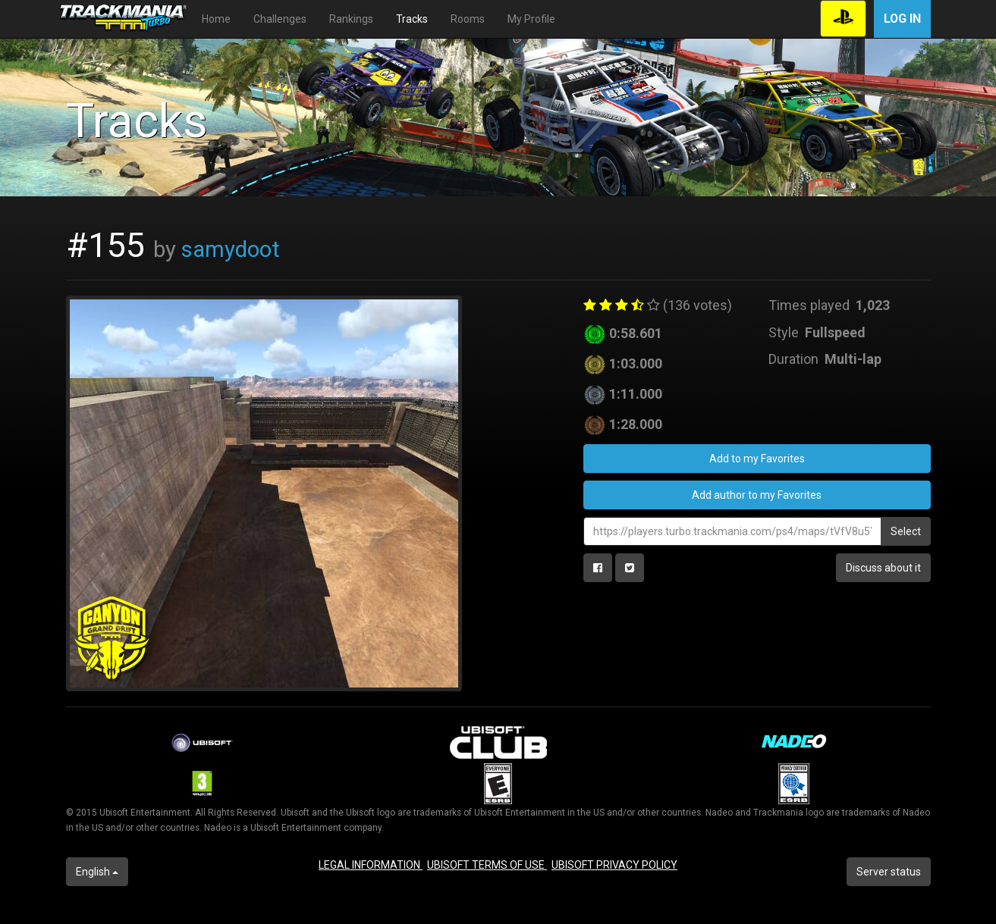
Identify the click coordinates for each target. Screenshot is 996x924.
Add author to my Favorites (757, 495)
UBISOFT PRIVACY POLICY (614, 865)
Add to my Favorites (757, 459)
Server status (888, 872)
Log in (902, 18)
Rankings (351, 19)
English (97, 872)
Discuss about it (883, 568)
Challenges (279, 19)
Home (216, 19)
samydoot (230, 249)
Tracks (412, 19)
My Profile (531, 19)
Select (906, 531)
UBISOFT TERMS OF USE (487, 865)
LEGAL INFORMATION (371, 865)
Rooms (468, 19)
